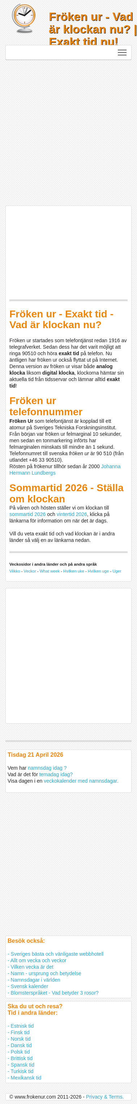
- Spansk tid (21, 1065)
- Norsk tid (19, 1039)
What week (50, 571)
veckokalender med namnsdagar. (81, 781)
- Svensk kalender (28, 986)
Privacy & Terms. (105, 1097)
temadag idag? (56, 774)
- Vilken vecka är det (30, 967)
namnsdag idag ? (47, 768)
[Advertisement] (68, 130)
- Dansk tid (20, 1045)
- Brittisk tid (20, 1058)
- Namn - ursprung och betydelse (44, 973)
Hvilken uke (73, 571)
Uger (116, 571)
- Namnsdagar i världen (34, 980)
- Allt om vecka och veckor (37, 960)
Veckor (30, 571)
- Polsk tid (19, 1052)
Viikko (14, 571)
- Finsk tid (19, 1032)
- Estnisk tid (21, 1026)
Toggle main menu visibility (123, 50)
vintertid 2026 (72, 514)
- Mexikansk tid (24, 1078)
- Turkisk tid (21, 1071)
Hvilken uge (98, 571)
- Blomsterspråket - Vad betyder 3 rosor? (53, 993)
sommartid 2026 (27, 514)
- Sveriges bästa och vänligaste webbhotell (55, 954)
